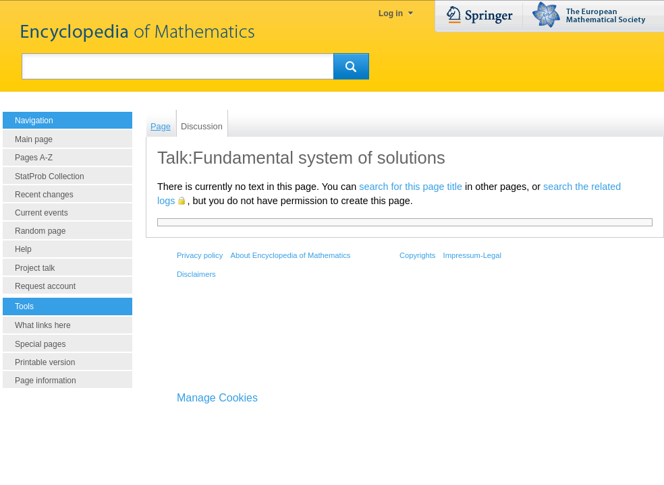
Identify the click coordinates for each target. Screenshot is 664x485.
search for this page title (410, 186)
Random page (40, 231)
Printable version (45, 362)
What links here (43, 325)
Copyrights (417, 255)
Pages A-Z (34, 157)
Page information (45, 380)
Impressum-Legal (472, 255)
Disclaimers (196, 274)
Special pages (40, 344)
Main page (34, 139)
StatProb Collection (49, 176)
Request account (45, 286)
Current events (41, 213)
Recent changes (44, 194)
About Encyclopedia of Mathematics (290, 255)
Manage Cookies (217, 397)
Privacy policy (200, 255)
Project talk (35, 268)
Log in (391, 13)
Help (23, 249)
